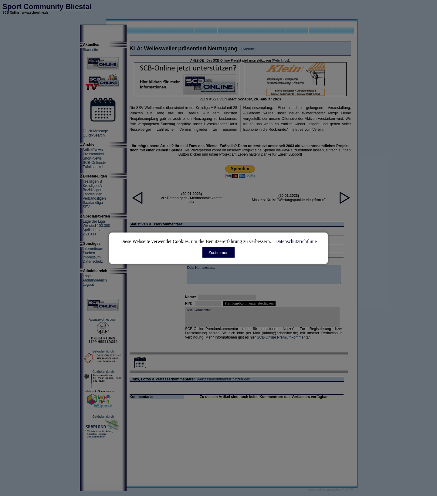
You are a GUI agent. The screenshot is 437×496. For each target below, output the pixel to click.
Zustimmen (218, 252)
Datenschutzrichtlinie (296, 241)
